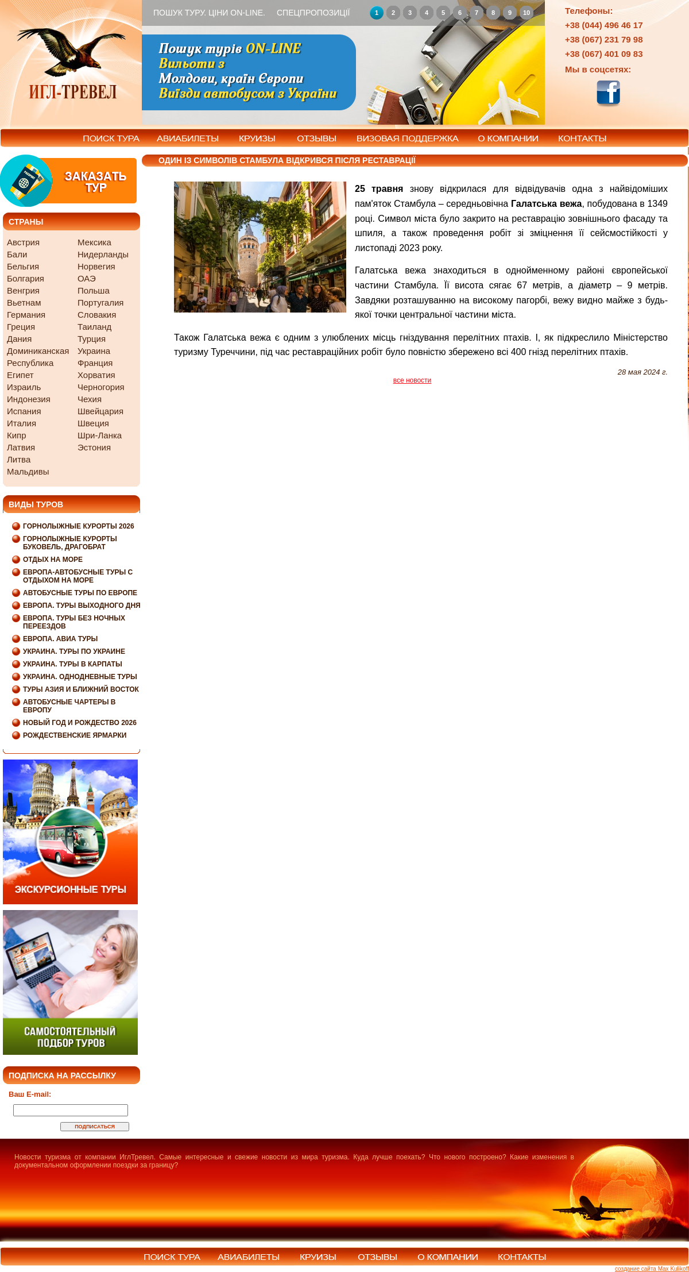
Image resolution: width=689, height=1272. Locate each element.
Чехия (90, 399)
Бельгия (23, 266)
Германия (26, 314)
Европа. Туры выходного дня (82, 606)
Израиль (24, 387)
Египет (20, 375)
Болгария (25, 278)
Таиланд (94, 327)
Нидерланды (103, 254)
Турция (92, 339)
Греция (21, 327)
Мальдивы (28, 471)
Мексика (94, 242)
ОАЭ (87, 278)
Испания (24, 411)
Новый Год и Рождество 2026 (80, 723)
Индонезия (29, 399)
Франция (95, 363)
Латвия (21, 447)
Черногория (101, 387)
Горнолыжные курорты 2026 (78, 526)
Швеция (93, 423)
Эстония (94, 447)
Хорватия (96, 375)
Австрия (23, 242)
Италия (21, 423)
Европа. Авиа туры (60, 639)
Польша (94, 290)
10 (526, 12)
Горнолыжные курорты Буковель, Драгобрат (70, 543)
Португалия (100, 302)
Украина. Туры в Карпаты (72, 664)
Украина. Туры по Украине (74, 651)
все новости (412, 380)
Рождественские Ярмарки (75, 735)
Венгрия (23, 290)
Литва (18, 459)
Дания (19, 339)
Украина (94, 351)
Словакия (97, 314)
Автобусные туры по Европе (80, 593)
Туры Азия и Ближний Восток (81, 689)
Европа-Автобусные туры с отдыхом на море (78, 576)
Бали (17, 254)
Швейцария (100, 411)
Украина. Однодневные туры (80, 677)
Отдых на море (53, 560)
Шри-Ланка (100, 435)
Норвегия (96, 266)
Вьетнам (24, 302)
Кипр (16, 435)
